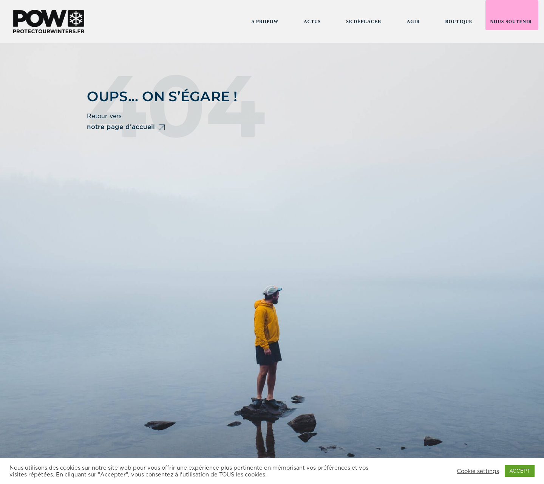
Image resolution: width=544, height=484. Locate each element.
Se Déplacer (363, 21)
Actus (312, 21)
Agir (413, 21)
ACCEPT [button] (519, 471)
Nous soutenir (511, 21)
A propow (264, 21)
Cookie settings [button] (478, 471)
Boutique (459, 21)
